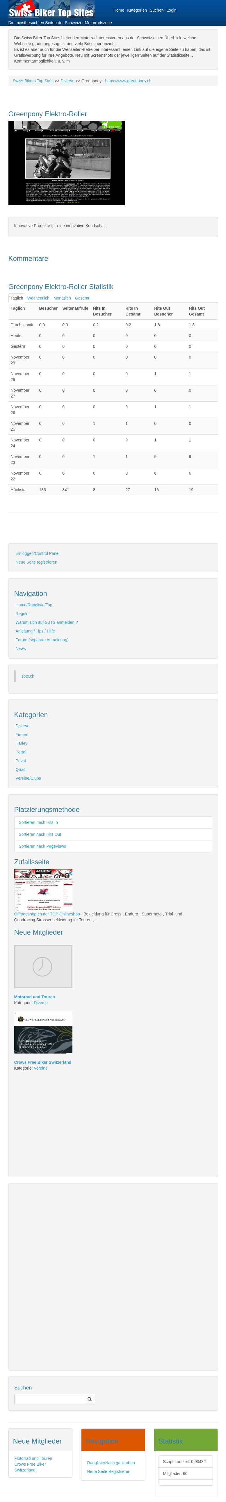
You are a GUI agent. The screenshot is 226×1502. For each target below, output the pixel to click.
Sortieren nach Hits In (38, 822)
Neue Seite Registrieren (109, 1471)
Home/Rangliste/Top (34, 605)
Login (171, 10)
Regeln (22, 613)
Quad (21, 769)
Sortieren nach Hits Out (40, 834)
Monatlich (62, 298)
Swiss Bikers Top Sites (33, 81)
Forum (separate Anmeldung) (42, 639)
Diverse (67, 81)
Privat (21, 760)
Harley (21, 743)
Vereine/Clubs (28, 778)
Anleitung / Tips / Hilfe (35, 631)
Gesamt (82, 298)
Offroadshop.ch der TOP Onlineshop (47, 914)
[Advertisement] (76, 533)
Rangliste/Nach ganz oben (111, 1462)
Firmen (22, 734)
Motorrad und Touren (33, 1458)
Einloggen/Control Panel (38, 553)
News (21, 648)
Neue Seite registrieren (36, 562)
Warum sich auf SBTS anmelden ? (47, 622)
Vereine (40, 1068)
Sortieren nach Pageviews (42, 846)
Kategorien (137, 10)
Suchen (156, 10)
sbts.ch (28, 676)
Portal (21, 752)
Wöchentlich (38, 298)
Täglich (16, 298)
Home (118, 10)
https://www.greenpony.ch (128, 81)
